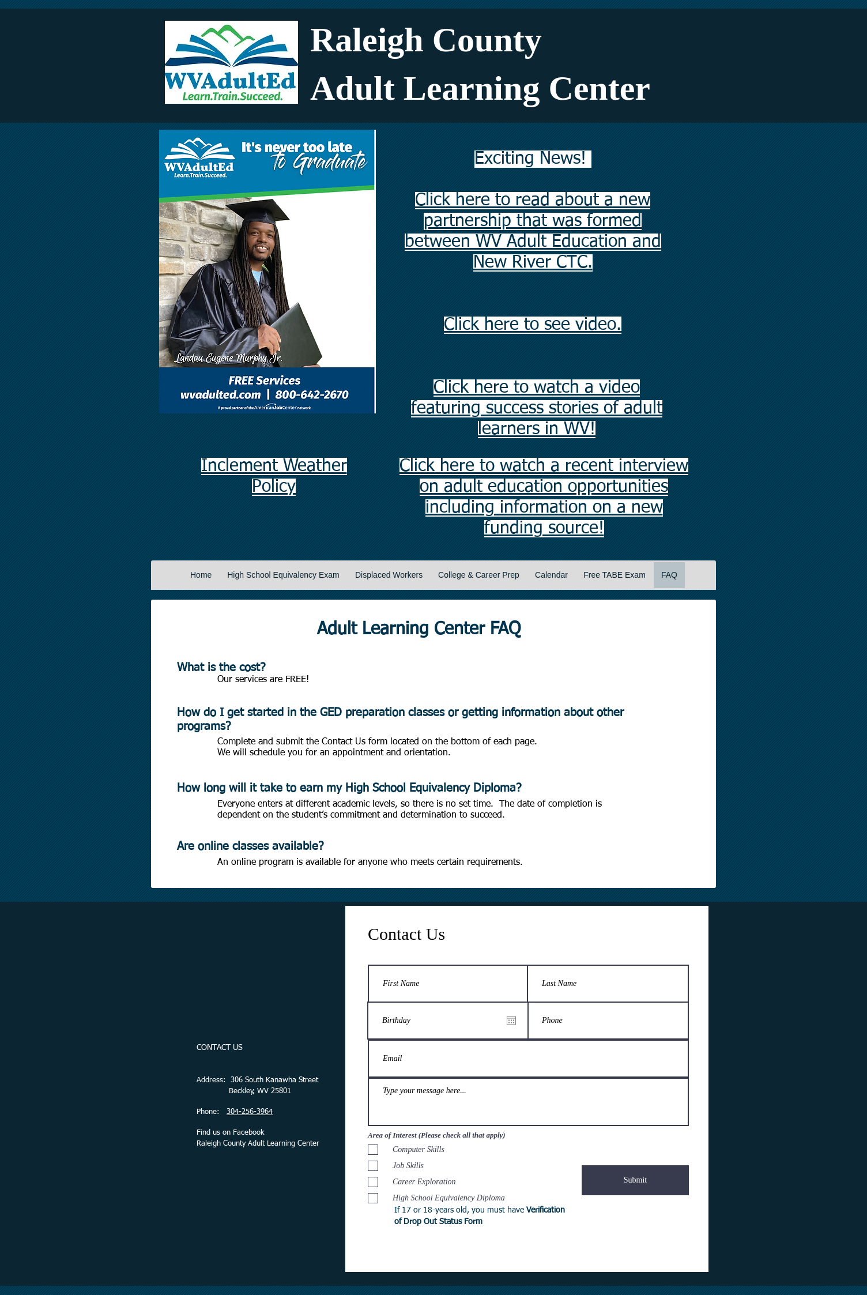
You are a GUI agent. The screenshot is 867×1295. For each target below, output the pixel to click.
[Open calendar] (511, 1020)
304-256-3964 (250, 1112)
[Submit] (635, 1180)
